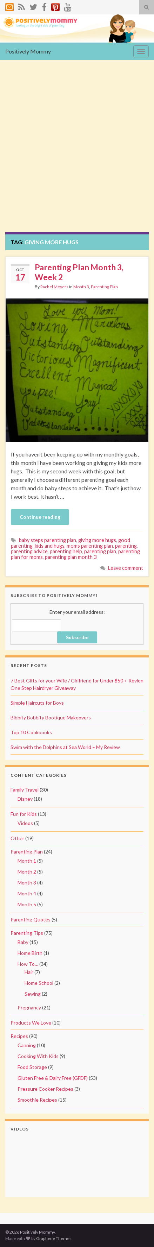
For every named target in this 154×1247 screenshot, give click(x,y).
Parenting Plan (104, 286)
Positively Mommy (28, 51)
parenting (126, 546)
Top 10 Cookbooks (31, 732)
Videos (25, 823)
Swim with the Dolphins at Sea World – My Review (65, 747)
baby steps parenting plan (47, 540)
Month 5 (27, 904)
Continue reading (40, 517)
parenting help (66, 551)
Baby (23, 942)
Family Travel (25, 790)
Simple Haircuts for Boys (37, 703)
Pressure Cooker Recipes (45, 1089)
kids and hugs (50, 546)
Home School (39, 983)
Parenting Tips (27, 933)
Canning (27, 1045)
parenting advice (29, 551)
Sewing (33, 994)
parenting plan (100, 551)
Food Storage (32, 1067)
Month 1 (27, 861)
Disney (25, 799)
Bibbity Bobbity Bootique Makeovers (51, 717)
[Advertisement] (77, 151)
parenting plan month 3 (70, 557)
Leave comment (125, 568)
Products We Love (31, 1023)
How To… (28, 964)
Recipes (19, 1036)
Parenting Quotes (31, 919)
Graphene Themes (54, 1238)
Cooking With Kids (38, 1056)
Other (17, 838)
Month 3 (81, 286)
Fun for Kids (24, 814)
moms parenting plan (90, 546)
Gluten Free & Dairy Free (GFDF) (53, 1078)
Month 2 (27, 872)
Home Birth (30, 953)
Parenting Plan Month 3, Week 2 (79, 272)
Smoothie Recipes (37, 1100)
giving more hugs (97, 540)
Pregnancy (29, 1007)
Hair (29, 972)
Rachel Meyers (54, 286)
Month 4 (27, 893)
